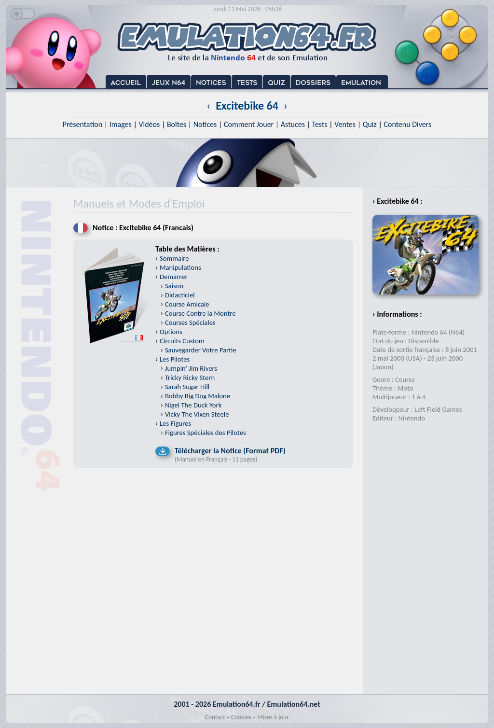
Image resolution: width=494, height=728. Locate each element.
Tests (320, 124)
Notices (205, 124)
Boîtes (176, 124)
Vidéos (149, 124)
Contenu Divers (407, 124)
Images (121, 124)
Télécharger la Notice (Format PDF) (230, 450)
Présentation (83, 124)
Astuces (293, 124)
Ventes (345, 124)
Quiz (370, 124)
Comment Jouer (249, 124)
